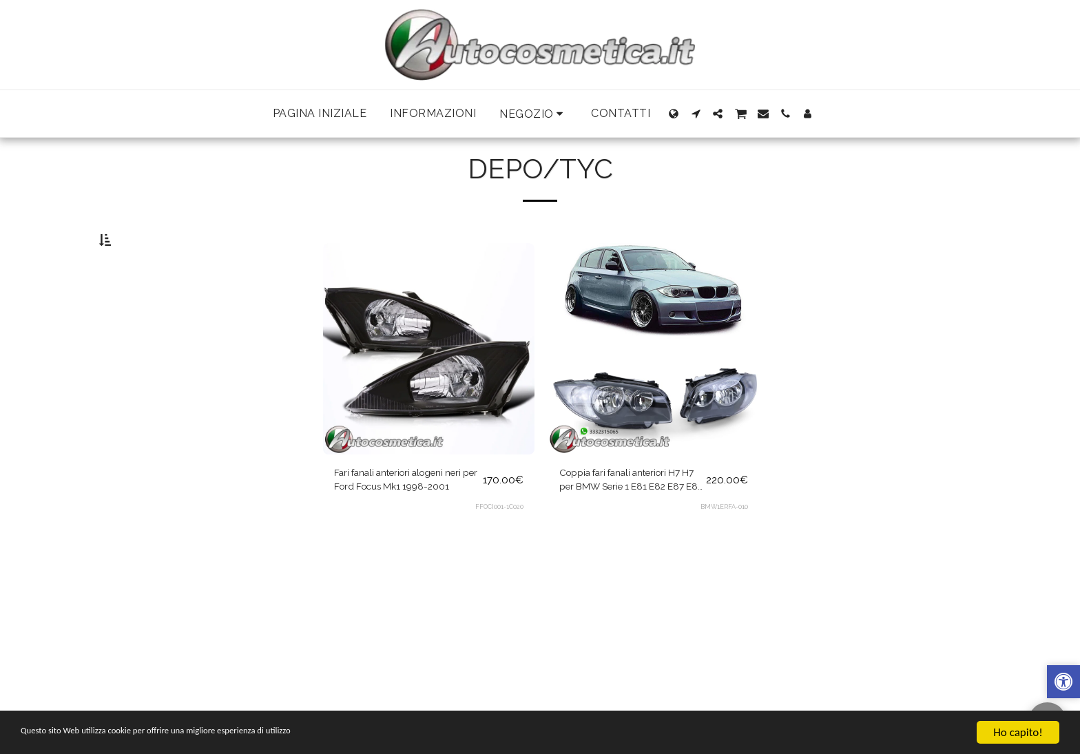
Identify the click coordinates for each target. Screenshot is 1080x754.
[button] (533, 114)
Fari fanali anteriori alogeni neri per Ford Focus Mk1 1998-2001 (400, 517)
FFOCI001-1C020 (498, 545)
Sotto (136, 309)
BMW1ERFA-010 (723, 545)
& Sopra (142, 327)
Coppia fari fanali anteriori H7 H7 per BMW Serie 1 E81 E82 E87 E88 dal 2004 (629, 517)
